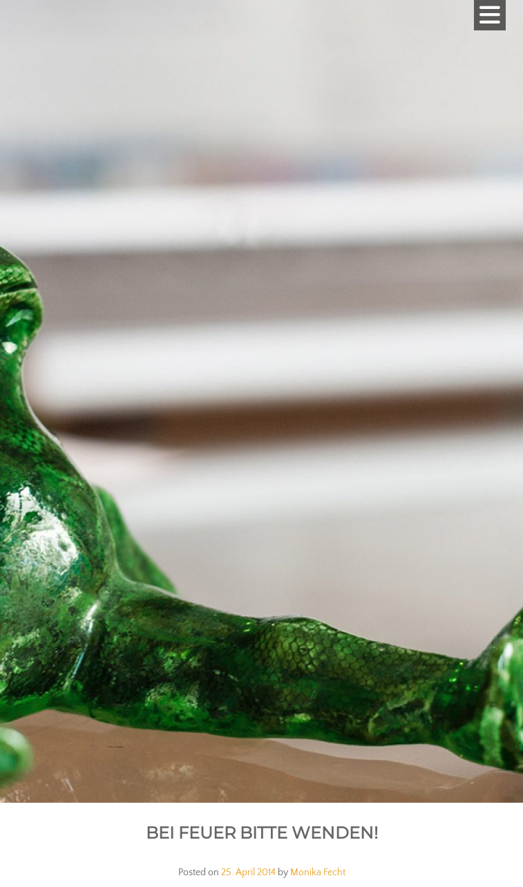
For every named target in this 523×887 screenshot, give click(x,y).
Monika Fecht (317, 872)
